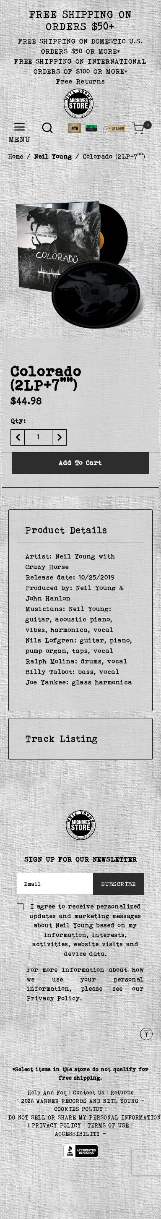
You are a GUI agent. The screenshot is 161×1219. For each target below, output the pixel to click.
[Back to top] (146, 1034)
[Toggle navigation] (19, 127)
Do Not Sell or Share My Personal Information (84, 1117)
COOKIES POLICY (80, 1109)
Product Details (66, 530)
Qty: (18, 420)
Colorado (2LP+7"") (114, 156)
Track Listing (62, 738)
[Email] (55, 884)
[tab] (80, 530)
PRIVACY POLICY (58, 1125)
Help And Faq (49, 1092)
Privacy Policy (53, 998)
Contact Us (90, 1092)
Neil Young (53, 156)
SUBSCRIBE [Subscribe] (118, 883)
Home (15, 156)
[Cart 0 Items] (138, 128)
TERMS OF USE (108, 1125)
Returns (122, 1092)
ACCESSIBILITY (77, 1133)
